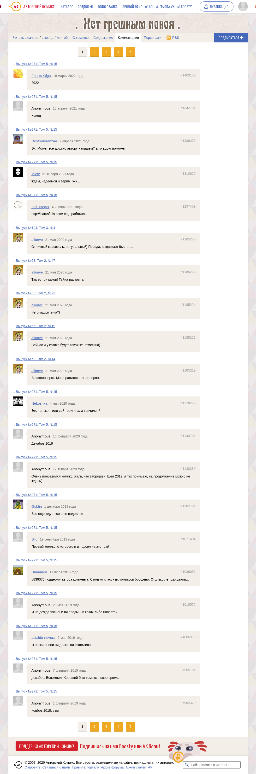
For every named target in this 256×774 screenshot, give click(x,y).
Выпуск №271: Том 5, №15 (36, 64)
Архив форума (112, 767)
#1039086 (187, 572)
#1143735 (187, 436)
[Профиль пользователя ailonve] (20, 237)
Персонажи (152, 38)
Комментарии (128, 38)
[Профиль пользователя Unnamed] (20, 570)
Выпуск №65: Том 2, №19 (35, 326)
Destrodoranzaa (44, 141)
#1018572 (187, 604)
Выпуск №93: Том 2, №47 (35, 260)
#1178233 (187, 403)
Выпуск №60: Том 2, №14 (35, 359)
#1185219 (187, 370)
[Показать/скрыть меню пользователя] (242, 6)
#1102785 (187, 506)
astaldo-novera (43, 637)
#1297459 (187, 206)
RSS (175, 38)
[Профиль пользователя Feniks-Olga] (20, 73)
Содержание (103, 38)
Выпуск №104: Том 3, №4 (35, 228)
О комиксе (80, 38)
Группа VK (167, 6)
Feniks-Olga (41, 76)
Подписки (85, 6)
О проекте (33, 767)
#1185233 (187, 272)
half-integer (40, 207)
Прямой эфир (132, 6)
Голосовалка (108, 6)
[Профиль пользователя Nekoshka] (20, 401)
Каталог (67, 6)
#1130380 (187, 469)
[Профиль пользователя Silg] (20, 537)
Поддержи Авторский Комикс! (46, 746)
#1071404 (187, 539)
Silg (34, 539)
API (151, 6)
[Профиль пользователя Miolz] (20, 172)
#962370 (189, 703)
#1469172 (187, 75)
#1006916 (187, 637)
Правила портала (85, 767)
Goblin (36, 506)
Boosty (186, 6)
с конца (48, 38)
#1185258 (187, 239)
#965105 (189, 670)
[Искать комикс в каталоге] (186, 765)
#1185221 (187, 337)
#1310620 (187, 173)
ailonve (37, 240)
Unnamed (39, 572)
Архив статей (135, 767)
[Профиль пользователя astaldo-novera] (20, 635)
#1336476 (187, 141)
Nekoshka (39, 403)
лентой (62, 38)
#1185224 (187, 305)
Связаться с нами (56, 767)
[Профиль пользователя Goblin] (20, 504)
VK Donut (152, 746)
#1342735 (187, 108)
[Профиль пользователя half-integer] (20, 205)
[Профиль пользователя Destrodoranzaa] (20, 139)
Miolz (35, 174)
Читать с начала (26, 38)
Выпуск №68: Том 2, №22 (35, 293)
